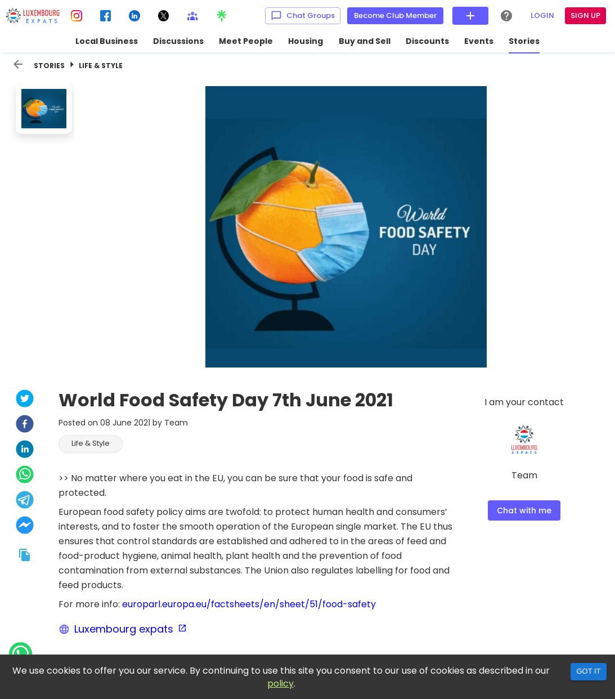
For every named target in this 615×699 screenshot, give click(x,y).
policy (280, 683)
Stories (49, 65)
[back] (18, 64)
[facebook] (24, 425)
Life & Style (101, 65)
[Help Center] (506, 15)
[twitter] (24, 399)
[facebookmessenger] (24, 526)
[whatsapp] (24, 475)
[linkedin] (24, 450)
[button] (91, 444)
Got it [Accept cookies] (588, 671)
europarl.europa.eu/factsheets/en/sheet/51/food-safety (249, 604)
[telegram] (24, 501)
